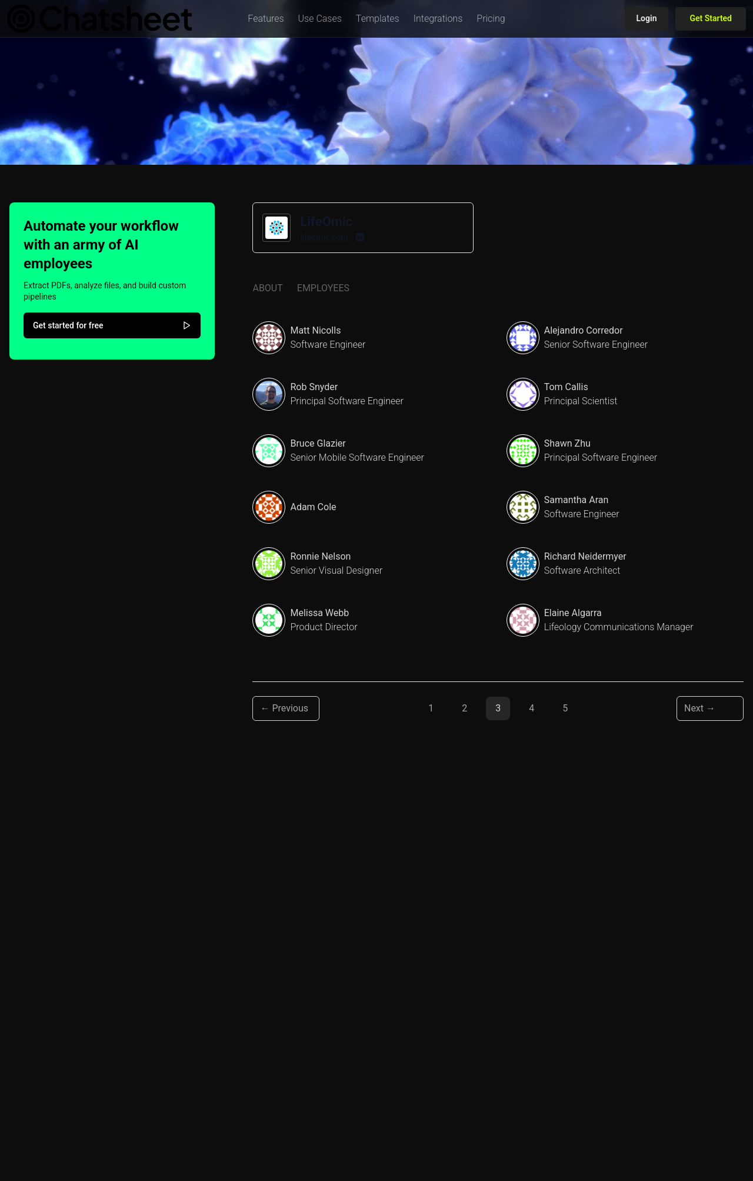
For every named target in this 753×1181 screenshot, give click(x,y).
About (267, 288)
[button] (266, 19)
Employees (323, 288)
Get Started (710, 18)
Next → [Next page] (699, 708)
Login (647, 18)
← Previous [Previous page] (284, 708)
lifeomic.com (324, 237)
